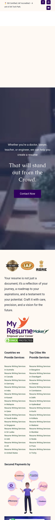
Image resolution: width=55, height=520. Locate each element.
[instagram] (48, 2)
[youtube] (48, 8)
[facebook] (43, 2)
